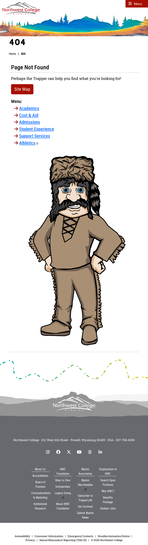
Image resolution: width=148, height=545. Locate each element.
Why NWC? (107, 491)
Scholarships (62, 486)
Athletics (27, 143)
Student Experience (36, 129)
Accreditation (40, 476)
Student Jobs (108, 508)
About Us (40, 469)
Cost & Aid (28, 115)
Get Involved (85, 506)
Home (12, 54)
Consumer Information (49, 536)
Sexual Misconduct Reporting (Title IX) (62, 540)
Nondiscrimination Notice (114, 536)
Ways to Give (62, 480)
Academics (29, 108)
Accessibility (22, 536)
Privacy (30, 540)
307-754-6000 (125, 440)
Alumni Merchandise (85, 482)
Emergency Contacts (80, 536)
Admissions (29, 122)
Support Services (34, 136)
